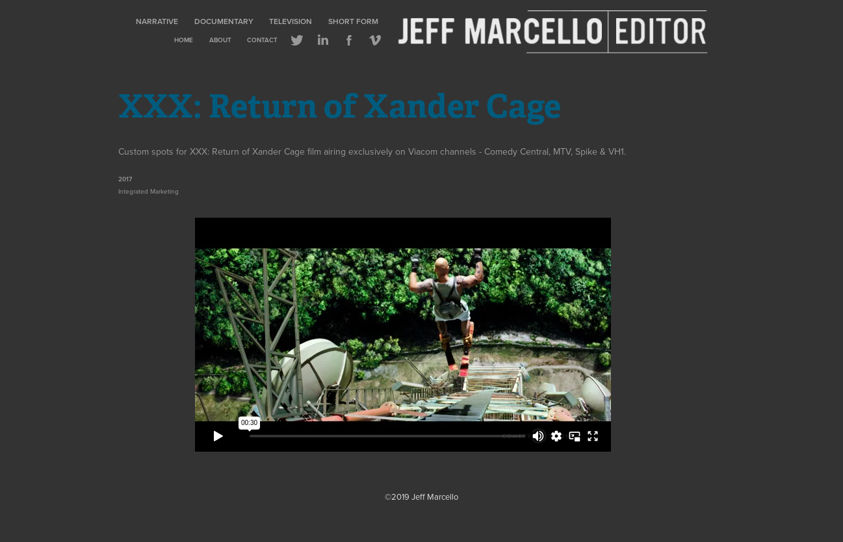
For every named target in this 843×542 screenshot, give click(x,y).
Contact (262, 40)
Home (183, 40)
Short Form (353, 21)
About (220, 40)
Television (290, 21)
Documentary (223, 21)
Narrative (157, 21)
